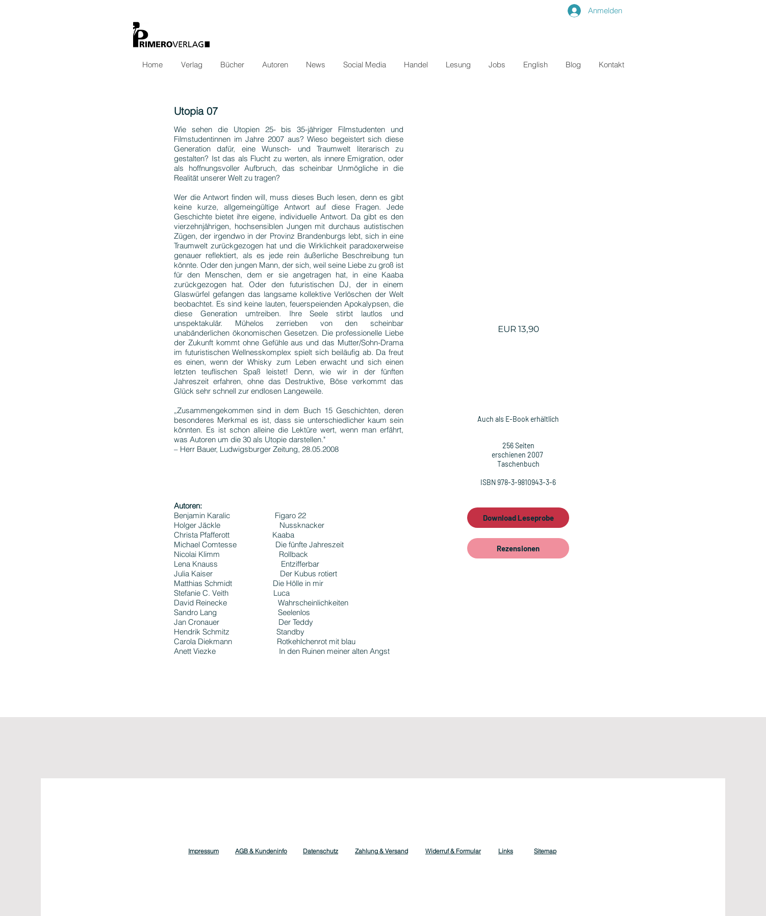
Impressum (203, 851)
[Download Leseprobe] (518, 517)
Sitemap (545, 851)
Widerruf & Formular (453, 851)
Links (505, 851)
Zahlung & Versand (381, 851)
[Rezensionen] (518, 548)
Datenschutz (320, 851)
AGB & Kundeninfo (261, 851)
